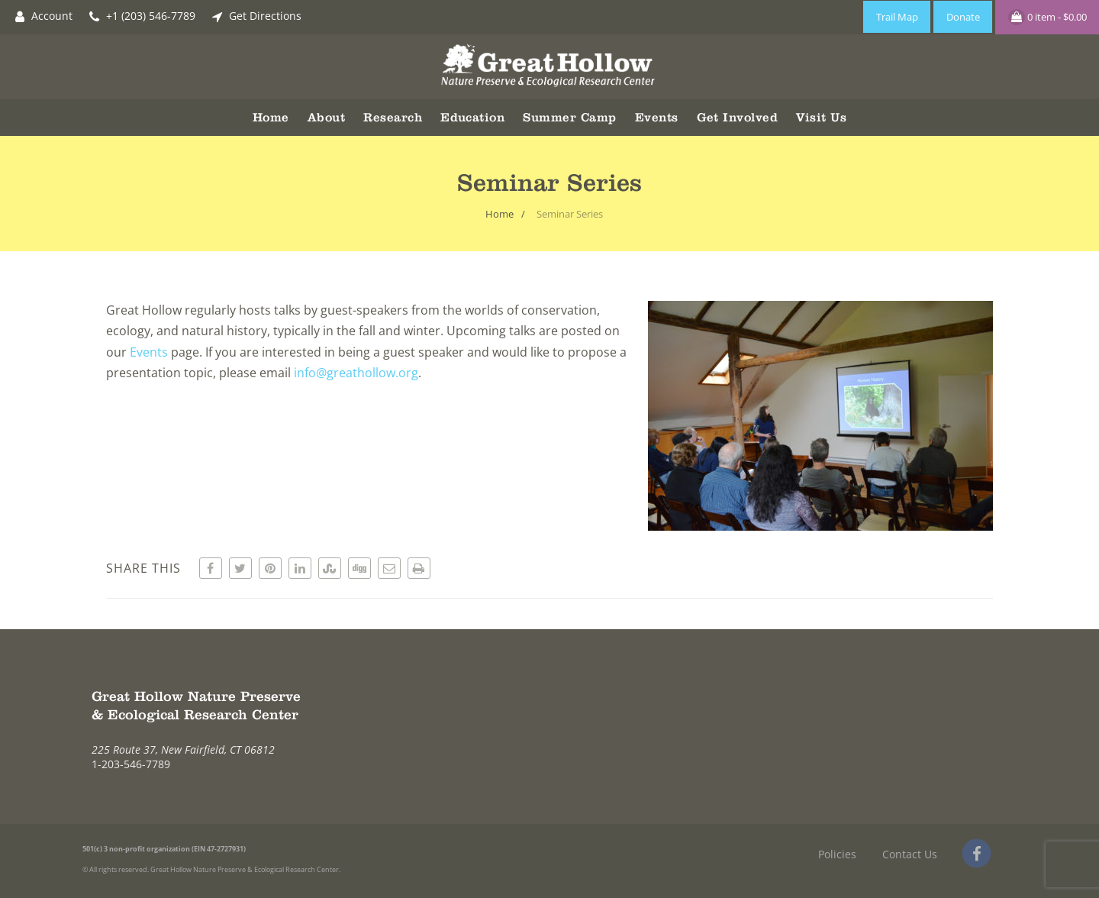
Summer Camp (569, 117)
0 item (1047, 17)
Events (149, 352)
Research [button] (392, 117)
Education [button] (472, 117)
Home (271, 117)
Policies (837, 854)
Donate (963, 17)
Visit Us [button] (821, 117)
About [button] (326, 117)
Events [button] (656, 117)
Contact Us (909, 854)
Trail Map (897, 17)
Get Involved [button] (737, 117)
